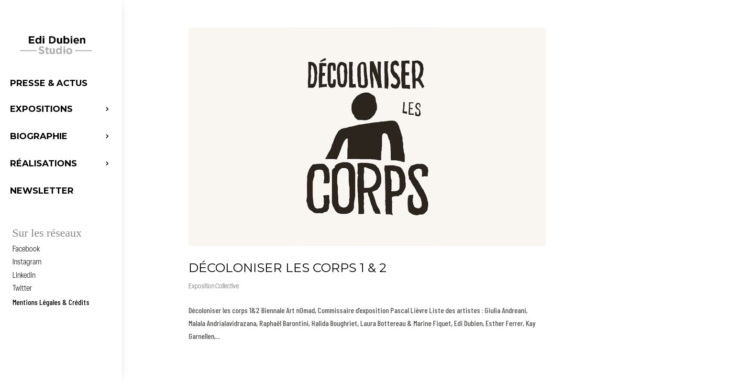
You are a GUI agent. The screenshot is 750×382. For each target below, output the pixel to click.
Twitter (22, 289)
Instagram (27, 262)
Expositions (41, 109)
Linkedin (23, 276)
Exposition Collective (213, 286)
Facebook (26, 249)
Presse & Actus (49, 83)
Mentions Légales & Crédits (50, 301)
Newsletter (42, 191)
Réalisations (43, 163)
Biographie (38, 136)
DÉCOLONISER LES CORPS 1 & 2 (287, 267)
